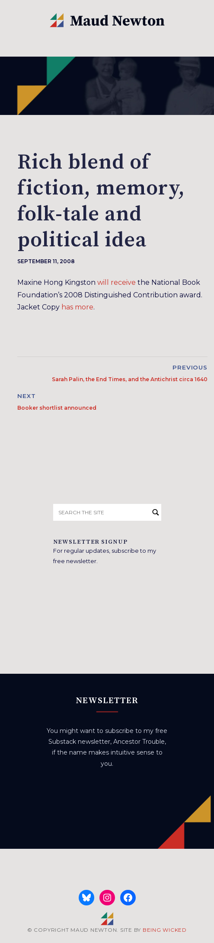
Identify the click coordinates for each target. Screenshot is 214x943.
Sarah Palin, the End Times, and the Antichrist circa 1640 (130, 379)
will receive (116, 282)
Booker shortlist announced (56, 408)
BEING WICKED (165, 930)
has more (77, 307)
